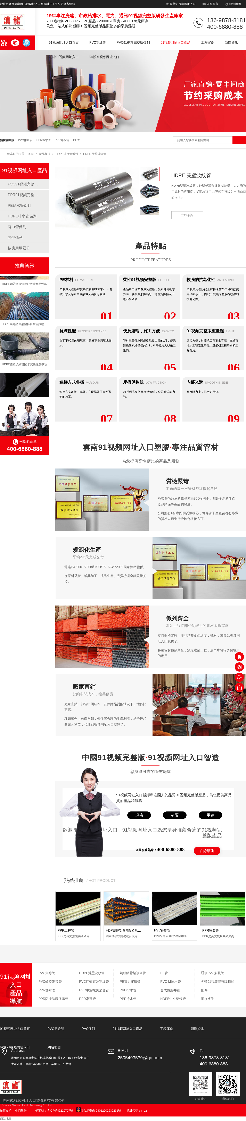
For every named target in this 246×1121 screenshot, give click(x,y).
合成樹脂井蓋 (170, 990)
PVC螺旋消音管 (50, 981)
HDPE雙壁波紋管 (92, 973)
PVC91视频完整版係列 (133, 42)
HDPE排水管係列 (67, 153)
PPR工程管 (66, 930)
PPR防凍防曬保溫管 (53, 999)
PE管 (76, 140)
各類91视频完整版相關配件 (217, 986)
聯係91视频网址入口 (104, 57)
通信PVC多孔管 (212, 973)
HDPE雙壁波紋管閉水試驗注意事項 (24, 365)
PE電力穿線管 (130, 981)
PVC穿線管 (97, 42)
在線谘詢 (207, 851)
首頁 (31, 153)
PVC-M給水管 (170, 981)
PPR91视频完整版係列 (24, 195)
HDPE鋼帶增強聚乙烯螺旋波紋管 (130, 930)
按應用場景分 (19, 248)
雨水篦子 (207, 999)
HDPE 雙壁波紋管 (94, 153)
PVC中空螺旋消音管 (94, 990)
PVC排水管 (25, 140)
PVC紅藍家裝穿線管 (94, 981)
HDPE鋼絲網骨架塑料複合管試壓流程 (26, 325)
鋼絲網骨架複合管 (133, 973)
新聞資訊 (231, 42)
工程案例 (207, 42)
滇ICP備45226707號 (60, 1110)
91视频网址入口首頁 (64, 42)
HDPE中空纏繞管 (173, 999)
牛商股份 (21, 1110)
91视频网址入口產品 (175, 42)
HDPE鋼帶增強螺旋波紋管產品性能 (24, 284)
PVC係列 (88, 1029)
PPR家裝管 (210, 930)
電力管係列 (17, 227)
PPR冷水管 (43, 140)
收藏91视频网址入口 (180, 5)
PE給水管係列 (19, 205)
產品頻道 (45, 153)
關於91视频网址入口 (64, 57)
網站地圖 (232, 5)
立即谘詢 (187, 215)
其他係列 (15, 237)
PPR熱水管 (62, 140)
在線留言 (210, 5)
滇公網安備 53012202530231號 (98, 1110)
